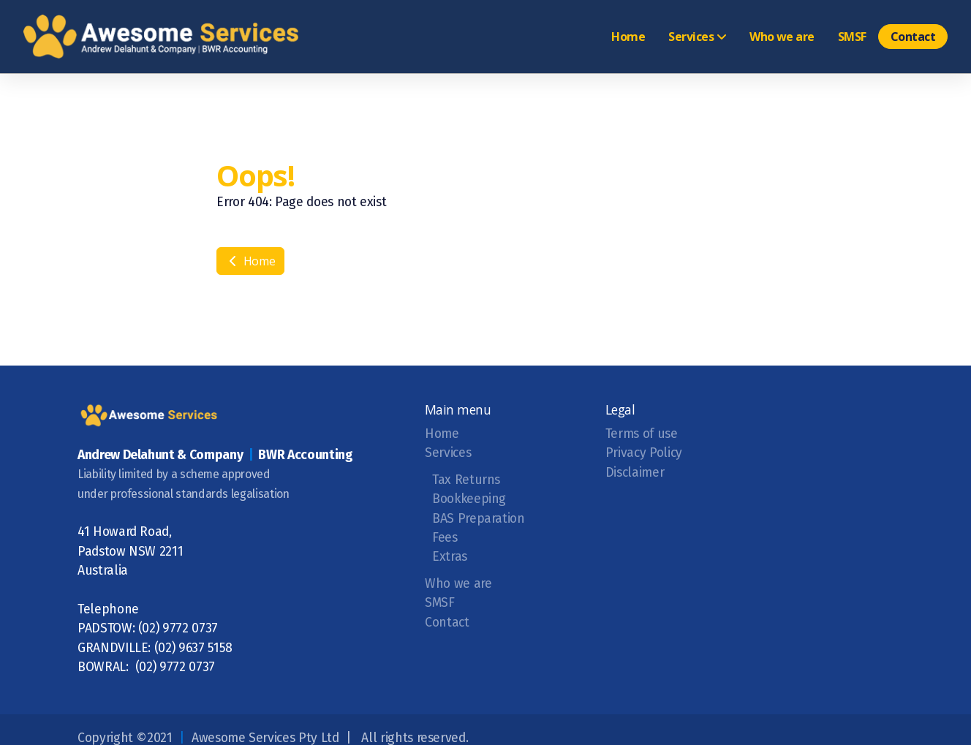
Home (250, 261)
